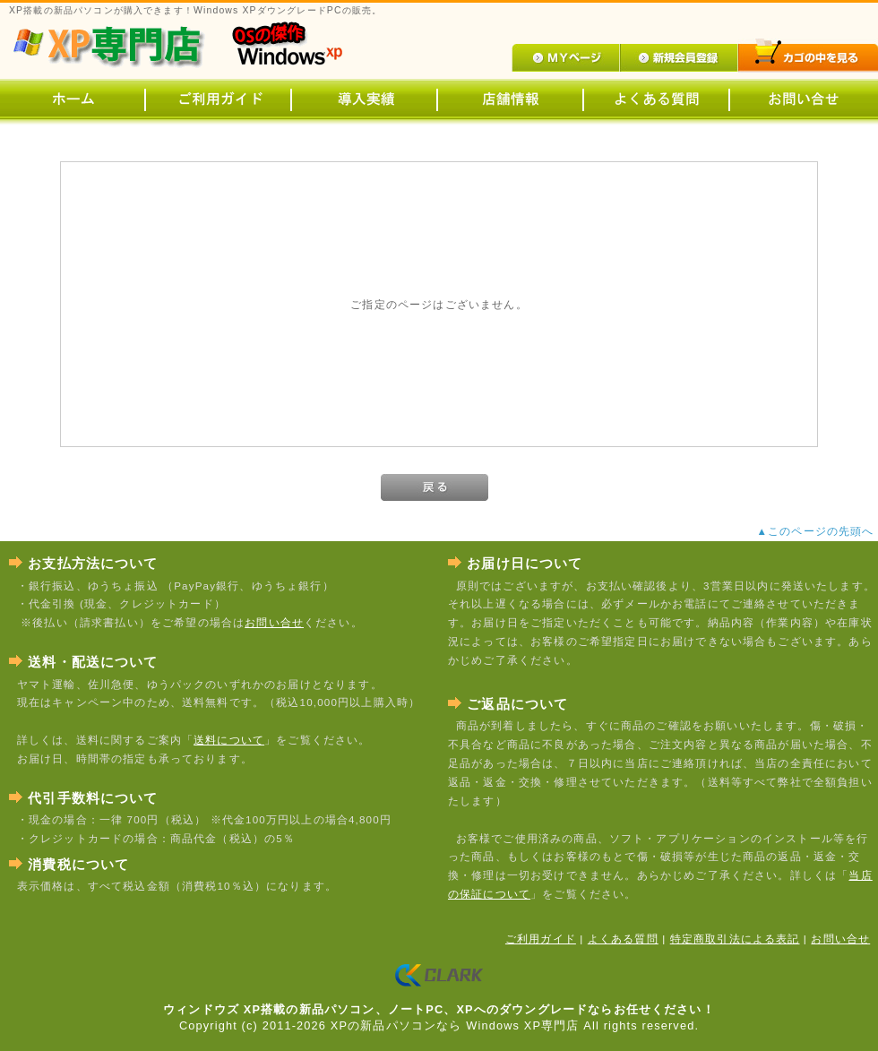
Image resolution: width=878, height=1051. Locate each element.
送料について (229, 739)
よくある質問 (623, 938)
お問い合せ (274, 622)
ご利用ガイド (540, 938)
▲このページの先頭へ (817, 531)
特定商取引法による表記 (735, 938)
